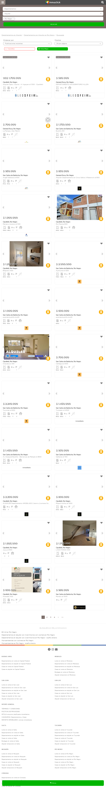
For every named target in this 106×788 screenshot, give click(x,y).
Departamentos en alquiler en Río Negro (68, 759)
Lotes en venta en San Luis (63, 685)
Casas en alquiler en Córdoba (11, 786)
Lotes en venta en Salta (9, 730)
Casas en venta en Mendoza (64, 669)
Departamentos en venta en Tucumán (67, 732)
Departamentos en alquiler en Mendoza (67, 666)
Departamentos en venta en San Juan (14, 687)
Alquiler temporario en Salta (11, 744)
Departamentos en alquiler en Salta (13, 735)
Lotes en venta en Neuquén (10, 753)
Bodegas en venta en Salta (10, 741)
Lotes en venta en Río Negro (64, 753)
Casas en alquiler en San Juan (11, 696)
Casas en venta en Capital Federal (13, 666)
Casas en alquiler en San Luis (64, 696)
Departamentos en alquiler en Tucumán (67, 735)
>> (62, 617)
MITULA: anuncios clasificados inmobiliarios (15, 714)
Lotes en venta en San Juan (10, 685)
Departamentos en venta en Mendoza (67, 663)
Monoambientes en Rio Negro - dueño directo (19, 643)
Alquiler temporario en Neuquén (12, 767)
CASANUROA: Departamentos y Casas (14, 717)
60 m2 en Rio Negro (9, 632)
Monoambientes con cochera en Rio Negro (17, 640)
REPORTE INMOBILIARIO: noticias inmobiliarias (17, 720)
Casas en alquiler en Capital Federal (13, 669)
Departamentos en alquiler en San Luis (67, 690)
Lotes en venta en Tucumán (63, 730)
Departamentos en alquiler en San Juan (14, 690)
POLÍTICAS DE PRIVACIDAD (11, 711)
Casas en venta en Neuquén (10, 762)
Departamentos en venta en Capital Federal (16, 661)
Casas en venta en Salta (9, 738)
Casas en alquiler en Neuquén (11, 765)
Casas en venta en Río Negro (64, 762)
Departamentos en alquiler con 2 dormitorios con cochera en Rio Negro (28, 635)
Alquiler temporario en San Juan (12, 698)
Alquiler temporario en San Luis (65, 698)
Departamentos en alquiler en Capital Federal (16, 663)
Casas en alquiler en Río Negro (64, 765)
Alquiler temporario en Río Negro (65, 767)
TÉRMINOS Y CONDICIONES (11, 708)
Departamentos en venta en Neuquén (13, 756)
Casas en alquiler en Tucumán (64, 741)
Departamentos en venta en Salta (12, 732)
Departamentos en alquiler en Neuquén (14, 759)
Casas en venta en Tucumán (64, 738)
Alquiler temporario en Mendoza (65, 675)
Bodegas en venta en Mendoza (65, 672)
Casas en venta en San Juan (11, 693)
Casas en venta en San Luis (63, 693)
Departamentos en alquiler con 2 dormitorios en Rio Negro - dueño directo (29, 638)
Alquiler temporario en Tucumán (65, 744)
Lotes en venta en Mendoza (63, 661)
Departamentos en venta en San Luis (66, 687)
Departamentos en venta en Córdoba (14, 777)
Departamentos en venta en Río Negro (67, 756)
